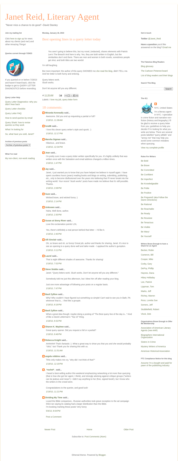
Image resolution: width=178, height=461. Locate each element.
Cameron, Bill (147, 255)
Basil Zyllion (51, 294)
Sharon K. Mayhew (54, 326)
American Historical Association (155, 351)
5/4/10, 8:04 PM (53, 411)
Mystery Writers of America (153, 346)
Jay (47, 169)
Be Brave (145, 165)
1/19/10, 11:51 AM (54, 350)
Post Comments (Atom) (95, 436)
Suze (47, 194)
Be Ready (145, 213)
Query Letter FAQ (13, 113)
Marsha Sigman (53, 139)
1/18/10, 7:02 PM (54, 263)
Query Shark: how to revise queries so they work (17, 123)
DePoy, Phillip (147, 268)
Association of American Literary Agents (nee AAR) (156, 329)
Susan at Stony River (55, 220)
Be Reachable (147, 209)
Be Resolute (146, 218)
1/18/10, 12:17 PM (54, 133)
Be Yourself (146, 236)
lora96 (48, 126)
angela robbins (52, 356)
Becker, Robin (147, 250)
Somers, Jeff (146, 305)
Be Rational (146, 204)
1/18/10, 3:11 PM (54, 250)
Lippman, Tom (147, 286)
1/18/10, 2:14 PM (54, 201)
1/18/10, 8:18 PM (54, 304)
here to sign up (17, 38)
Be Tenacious (147, 222)
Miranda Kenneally (54, 113)
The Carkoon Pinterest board (154, 71)
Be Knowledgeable (149, 183)
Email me (167, 47)
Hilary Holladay (148, 277)
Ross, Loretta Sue (149, 300)
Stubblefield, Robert (150, 309)
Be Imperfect (147, 179)
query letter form (69, 99)
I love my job (55, 99)
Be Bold (144, 161)
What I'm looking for (14, 129)
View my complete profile (152, 147)
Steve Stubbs (51, 269)
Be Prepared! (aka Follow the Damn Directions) (154, 198)
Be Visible (145, 227)
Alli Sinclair (51, 239)
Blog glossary (147, 66)
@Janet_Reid (154, 38)
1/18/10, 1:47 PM (54, 163)
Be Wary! (145, 231)
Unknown (50, 207)
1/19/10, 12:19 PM (54, 364)
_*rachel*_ (50, 370)
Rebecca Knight (53, 340)
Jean (47, 152)
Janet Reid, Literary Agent (52, 17)
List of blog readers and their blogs (157, 75)
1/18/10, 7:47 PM (54, 288)
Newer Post (49, 429)
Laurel (48, 256)
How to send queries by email (18, 118)
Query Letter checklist (15, 109)
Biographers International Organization (152, 336)
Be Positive (146, 193)
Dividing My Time (53, 397)
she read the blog (104, 71)
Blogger (102, 455)
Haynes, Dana (147, 273)
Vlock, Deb (146, 314)
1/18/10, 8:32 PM (54, 321)
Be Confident (147, 174)
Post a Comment (53, 417)
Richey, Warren (148, 296)
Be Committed (147, 170)
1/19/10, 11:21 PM (54, 391)
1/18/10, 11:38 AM (54, 120)
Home (89, 429)
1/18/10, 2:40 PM (54, 234)
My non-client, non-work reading (20, 158)
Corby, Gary (146, 264)
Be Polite (145, 188)
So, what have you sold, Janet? (19, 134)
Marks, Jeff (146, 291)
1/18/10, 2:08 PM (54, 188)
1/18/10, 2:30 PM (54, 214)
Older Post (129, 429)
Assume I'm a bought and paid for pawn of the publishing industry (156, 364)
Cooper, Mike (147, 259)
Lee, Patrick (146, 282)
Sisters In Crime (148, 342)
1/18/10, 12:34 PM (54, 147)
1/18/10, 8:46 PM (54, 334)
